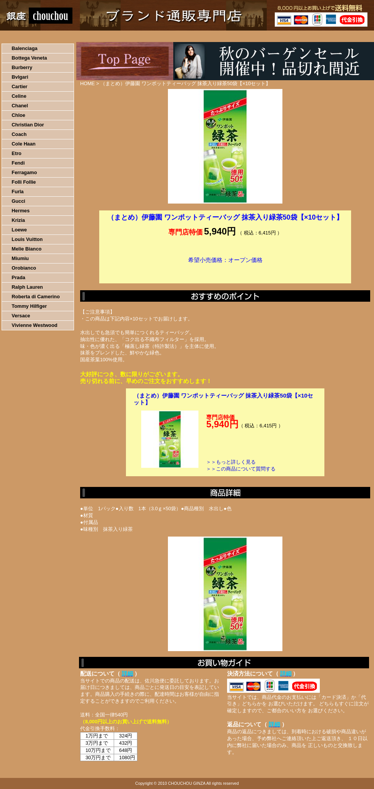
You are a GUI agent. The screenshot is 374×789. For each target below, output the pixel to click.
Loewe (19, 230)
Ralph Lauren (27, 287)
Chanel (20, 105)
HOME (34, 36)
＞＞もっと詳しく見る (231, 462)
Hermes (21, 210)
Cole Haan (24, 144)
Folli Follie (24, 182)
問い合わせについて (282, 36)
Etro (17, 153)
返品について (232, 36)
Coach (19, 134)
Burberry (22, 67)
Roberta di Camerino (36, 296)
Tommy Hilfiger (29, 306)
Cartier (19, 86)
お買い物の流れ (79, 36)
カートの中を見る (334, 36)
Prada (19, 277)
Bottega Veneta (29, 58)
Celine (19, 96)
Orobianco (24, 268)
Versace (21, 316)
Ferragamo (24, 172)
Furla (18, 191)
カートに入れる (225, 272)
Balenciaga (25, 48)
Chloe (19, 115)
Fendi (18, 163)
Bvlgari (20, 77)
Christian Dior (28, 125)
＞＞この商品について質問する (241, 469)
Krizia (18, 220)
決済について (132, 36)
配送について (182, 36)
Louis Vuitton (27, 239)
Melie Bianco (27, 249)
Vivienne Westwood (35, 325)
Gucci (19, 201)
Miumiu (20, 258)
